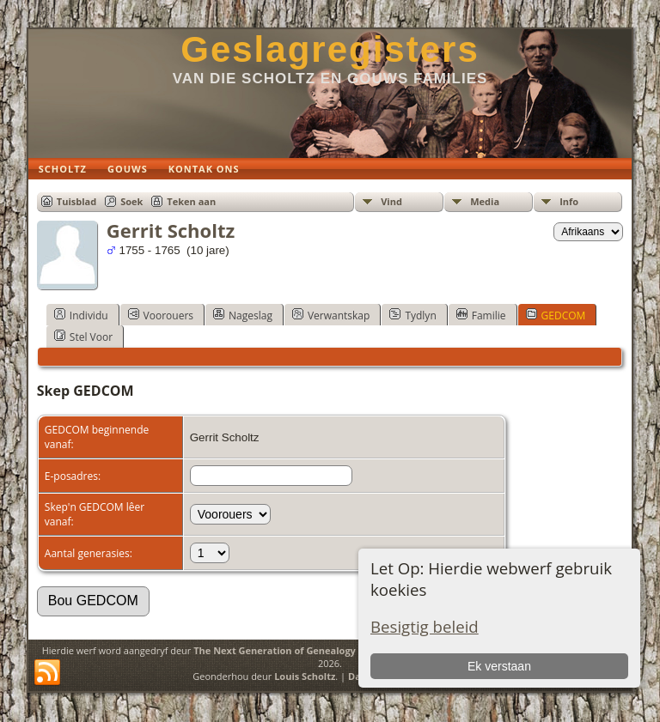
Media (484, 201)
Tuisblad (76, 201)
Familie (481, 315)
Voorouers (160, 315)
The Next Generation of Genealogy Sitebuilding (303, 650)
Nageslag (242, 315)
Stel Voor (83, 336)
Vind (391, 201)
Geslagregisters (330, 49)
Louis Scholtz (304, 676)
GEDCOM (556, 315)
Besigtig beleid (424, 626)
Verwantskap (331, 315)
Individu (81, 315)
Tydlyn (412, 315)
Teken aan (191, 201)
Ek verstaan (499, 666)
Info (568, 201)
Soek (131, 201)
